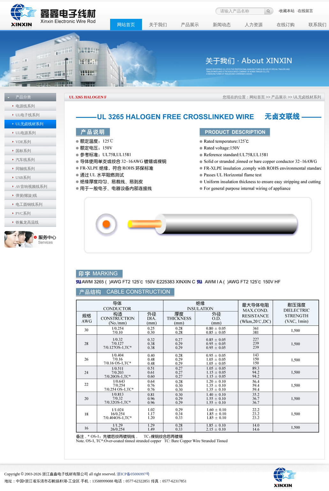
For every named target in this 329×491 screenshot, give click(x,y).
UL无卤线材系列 (30, 124)
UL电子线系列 (28, 115)
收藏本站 (287, 11)
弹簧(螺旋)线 (26, 195)
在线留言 (305, 11)
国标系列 (23, 151)
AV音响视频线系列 (32, 186)
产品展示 (279, 97)
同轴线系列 (25, 168)
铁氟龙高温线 (27, 222)
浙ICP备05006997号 (133, 474)
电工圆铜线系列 (29, 204)
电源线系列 (25, 106)
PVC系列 (23, 213)
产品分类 (23, 97)
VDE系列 (23, 142)
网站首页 (257, 97)
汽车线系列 (25, 159)
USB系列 (23, 177)
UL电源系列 (26, 133)
